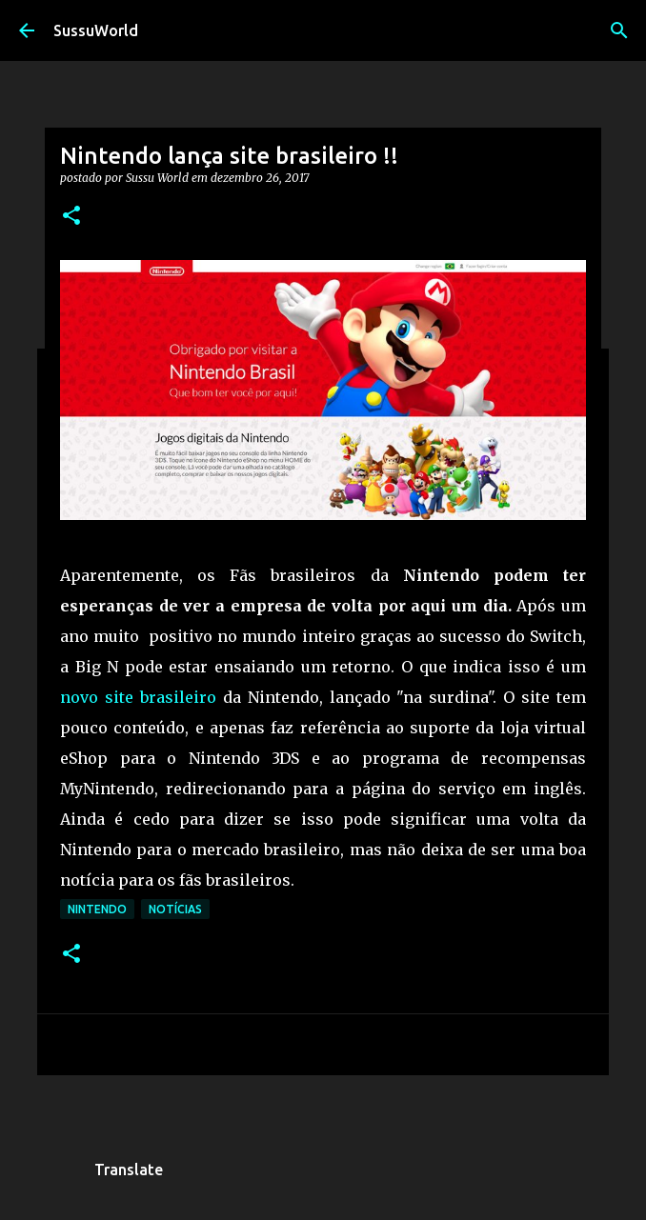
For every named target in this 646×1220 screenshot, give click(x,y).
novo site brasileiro (138, 697)
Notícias (175, 909)
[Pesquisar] (619, 30)
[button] (71, 217)
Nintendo (97, 909)
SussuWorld (95, 30)
